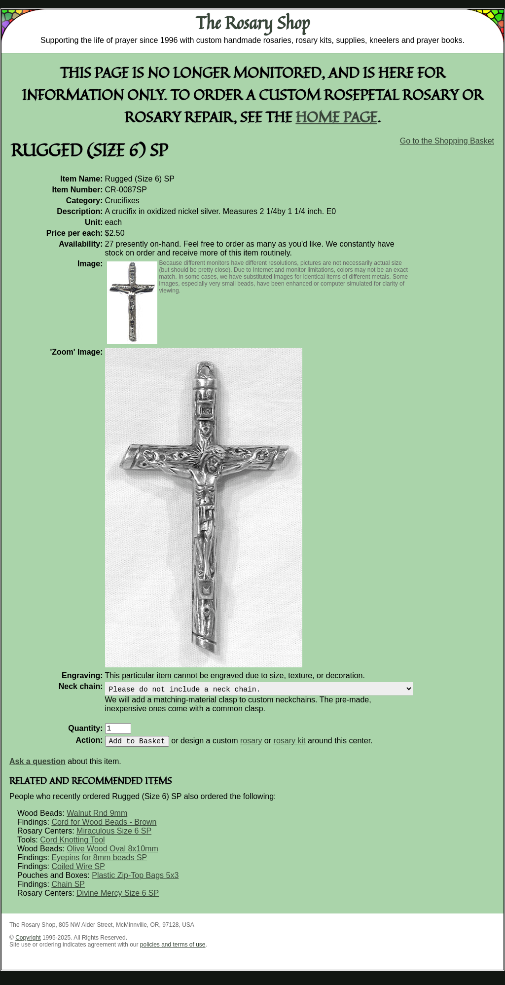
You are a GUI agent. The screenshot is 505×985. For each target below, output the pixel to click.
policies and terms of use (173, 950)
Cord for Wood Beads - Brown (103, 828)
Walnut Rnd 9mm (97, 819)
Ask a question (37, 767)
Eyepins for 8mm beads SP (99, 863)
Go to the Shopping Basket (447, 141)
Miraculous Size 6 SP (113, 837)
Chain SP (68, 890)
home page (336, 117)
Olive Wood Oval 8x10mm (112, 854)
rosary (251, 746)
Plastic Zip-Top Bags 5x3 (135, 881)
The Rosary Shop (253, 22)
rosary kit (290, 746)
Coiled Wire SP (78, 872)
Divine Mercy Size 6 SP (117, 899)
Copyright (27, 943)
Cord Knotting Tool (72, 845)
